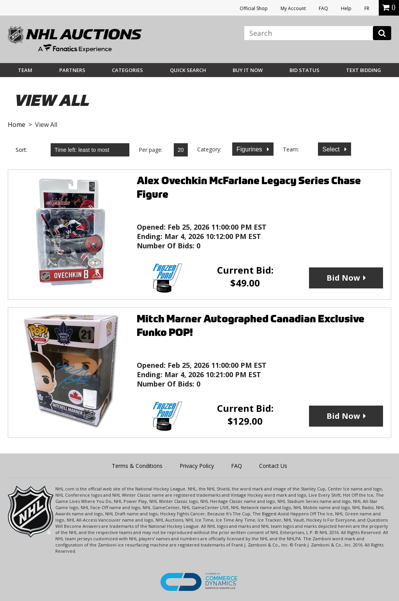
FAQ (323, 8)
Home (16, 124)
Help (346, 8)
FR (366, 8)
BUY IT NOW (248, 70)
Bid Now (343, 277)
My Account (293, 8)
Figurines (250, 149)
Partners (72, 70)
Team (25, 70)
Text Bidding (363, 70)
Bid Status (305, 70)
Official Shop (254, 8)
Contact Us (273, 465)
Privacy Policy (197, 465)
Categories (127, 70)
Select (331, 149)
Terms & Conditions (137, 465)
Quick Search (188, 70)
